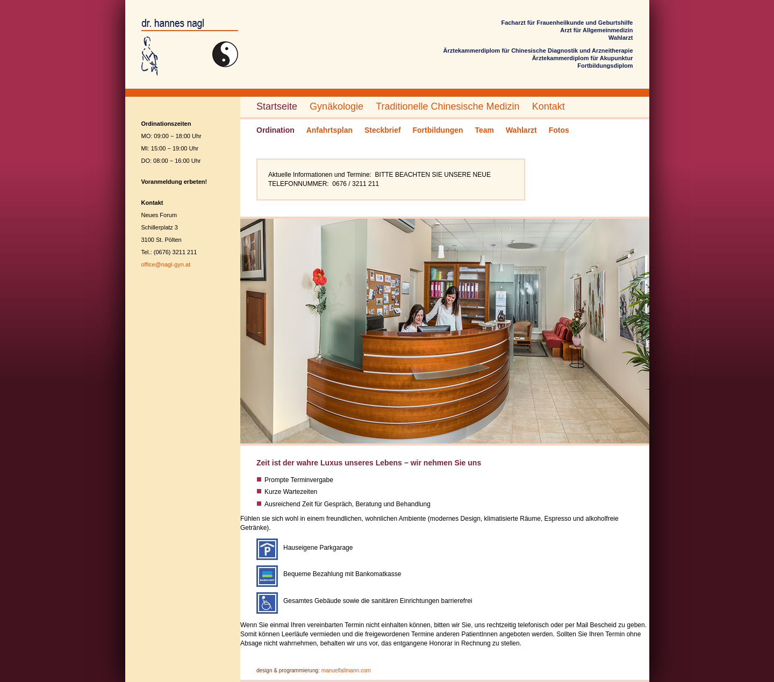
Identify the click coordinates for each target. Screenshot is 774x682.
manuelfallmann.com (346, 670)
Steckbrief (382, 130)
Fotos (559, 130)
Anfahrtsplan (329, 130)
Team (484, 130)
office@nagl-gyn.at (166, 264)
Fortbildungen (438, 130)
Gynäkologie (336, 106)
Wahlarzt (521, 130)
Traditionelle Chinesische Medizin (447, 106)
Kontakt (548, 106)
